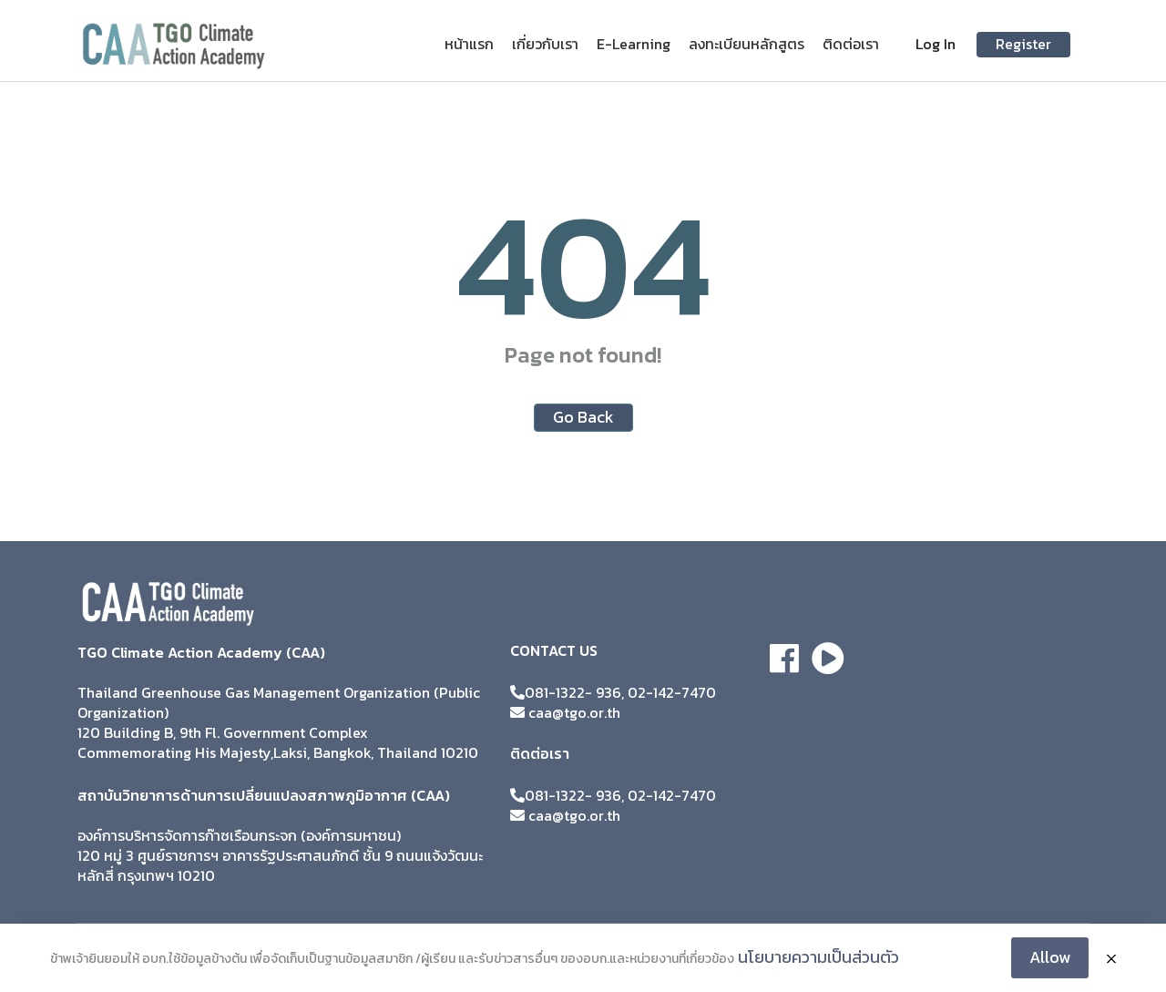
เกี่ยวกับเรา (545, 44)
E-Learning (633, 44)
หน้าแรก (469, 44)
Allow (1049, 957)
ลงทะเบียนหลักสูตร (746, 44)
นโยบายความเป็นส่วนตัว (818, 957)
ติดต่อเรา (851, 44)
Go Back (583, 416)
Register (1023, 44)
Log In (935, 44)
